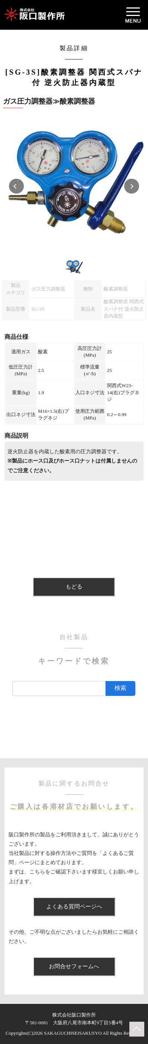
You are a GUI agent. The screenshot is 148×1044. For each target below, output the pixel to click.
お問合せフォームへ (74, 966)
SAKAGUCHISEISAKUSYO (73, 1033)
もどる (74, 587)
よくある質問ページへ (74, 907)
